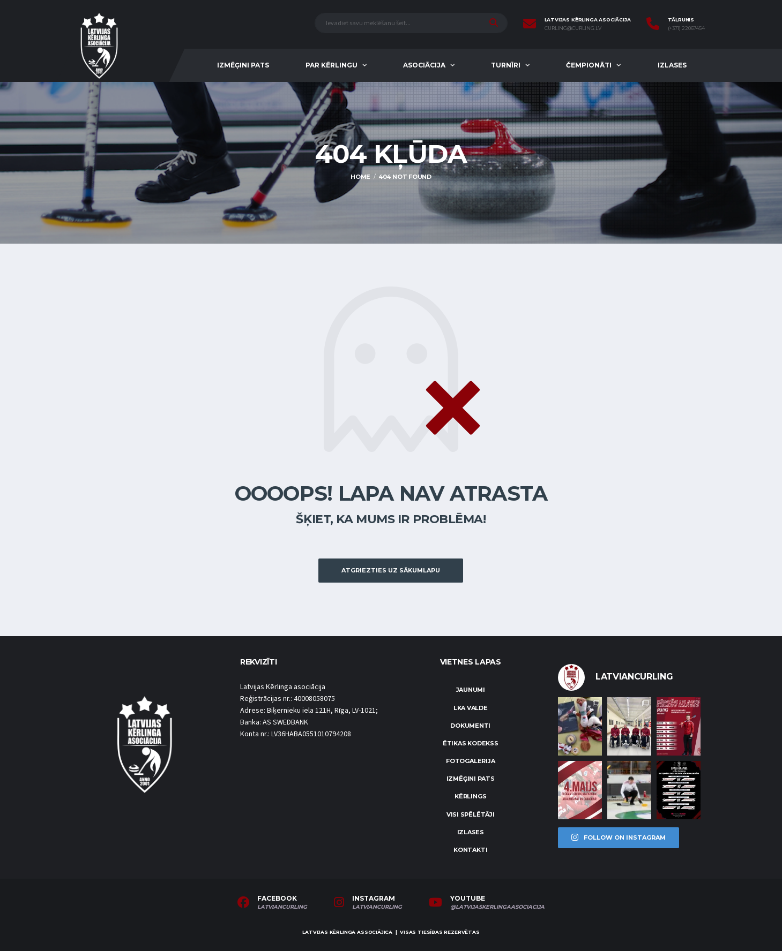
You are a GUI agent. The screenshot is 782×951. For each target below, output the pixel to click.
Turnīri (505, 65)
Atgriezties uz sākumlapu (390, 570)
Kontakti (470, 850)
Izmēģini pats (243, 65)
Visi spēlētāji (470, 814)
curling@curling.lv (573, 28)
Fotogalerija (470, 761)
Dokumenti (470, 725)
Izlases (672, 65)
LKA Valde (470, 708)
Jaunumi (470, 689)
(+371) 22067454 (686, 28)
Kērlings (470, 796)
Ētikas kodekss (470, 743)
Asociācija (424, 65)
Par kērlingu (332, 65)
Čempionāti (589, 65)
